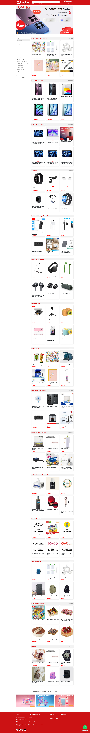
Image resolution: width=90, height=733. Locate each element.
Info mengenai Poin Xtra (53, 716)
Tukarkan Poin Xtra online (53, 718)
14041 (17, 714)
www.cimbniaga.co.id (34, 714)
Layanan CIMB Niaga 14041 (64, 716)
